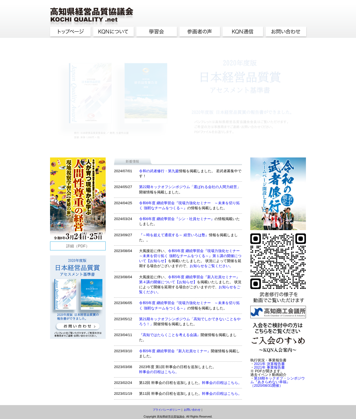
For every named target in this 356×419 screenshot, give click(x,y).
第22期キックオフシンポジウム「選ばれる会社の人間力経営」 (190, 187)
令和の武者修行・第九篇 (159, 171)
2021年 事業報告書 (269, 367)
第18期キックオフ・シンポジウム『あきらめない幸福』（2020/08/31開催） (277, 382)
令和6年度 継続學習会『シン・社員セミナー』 (176, 219)
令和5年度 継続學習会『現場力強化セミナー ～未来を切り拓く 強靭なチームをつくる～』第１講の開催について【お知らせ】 (191, 256)
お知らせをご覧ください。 (211, 266)
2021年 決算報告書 (269, 364)
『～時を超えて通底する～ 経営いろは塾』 (174, 235)
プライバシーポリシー (167, 409)
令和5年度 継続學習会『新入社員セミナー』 (175, 351)
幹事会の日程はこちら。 (159, 372)
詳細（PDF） (78, 246)
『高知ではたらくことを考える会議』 (170, 335)
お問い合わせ (192, 409)
